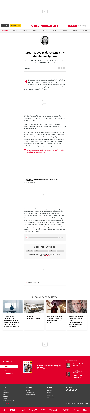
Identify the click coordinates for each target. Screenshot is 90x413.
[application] (45, 237)
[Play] (27, 237)
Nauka (55, 30)
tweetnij (62, 67)
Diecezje (75, 30)
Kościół (15, 30)
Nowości (7, 366)
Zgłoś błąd (6, 403)
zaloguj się (81, 25)
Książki (7, 370)
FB (59, 67)
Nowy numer (5, 30)
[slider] (43, 237)
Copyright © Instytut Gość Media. (72, 403)
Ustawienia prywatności (30, 394)
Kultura (45, 30)
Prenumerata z (16, 25)
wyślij (64, 67)
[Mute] (63, 237)
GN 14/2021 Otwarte (45, 48)
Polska (25, 30)
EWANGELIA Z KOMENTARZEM (33, 282)
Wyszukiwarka (87, 25)
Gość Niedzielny (30, 182)
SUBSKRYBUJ (72, 25)
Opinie (65, 30)
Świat (35, 30)
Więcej (85, 30)
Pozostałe (7, 374)
